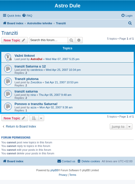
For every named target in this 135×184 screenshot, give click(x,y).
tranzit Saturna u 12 (30, 66)
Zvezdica (36, 82)
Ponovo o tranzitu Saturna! (36, 104)
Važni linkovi (25, 55)
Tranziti (9, 33)
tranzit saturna (26, 91)
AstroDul (36, 59)
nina (33, 94)
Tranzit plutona (27, 79)
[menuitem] (27, 16)
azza (33, 107)
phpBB (54, 170)
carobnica (36, 69)
